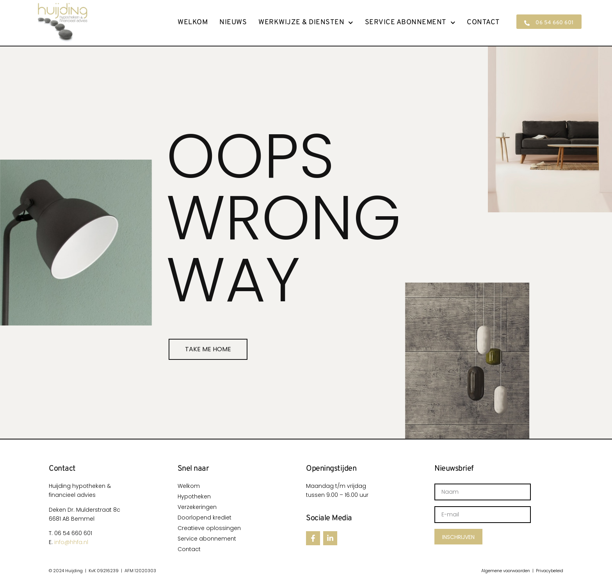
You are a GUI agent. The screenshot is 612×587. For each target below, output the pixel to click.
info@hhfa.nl (71, 542)
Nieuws (233, 23)
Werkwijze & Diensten (305, 23)
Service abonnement (410, 23)
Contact (483, 23)
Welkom (193, 23)
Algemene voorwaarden (505, 570)
